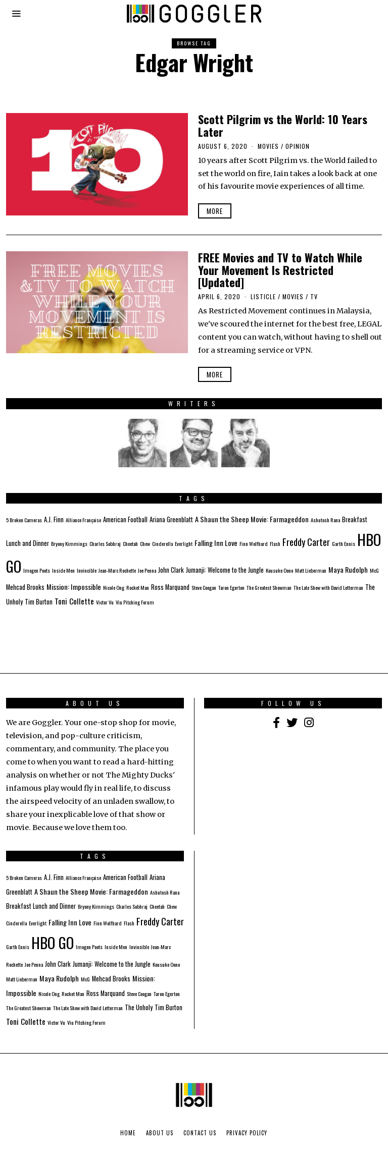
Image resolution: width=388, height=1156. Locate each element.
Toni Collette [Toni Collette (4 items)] (74, 601)
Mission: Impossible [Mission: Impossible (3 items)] (73, 586)
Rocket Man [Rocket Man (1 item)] (137, 587)
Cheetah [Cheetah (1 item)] (130, 543)
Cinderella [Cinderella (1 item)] (162, 543)
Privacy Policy (246, 1133)
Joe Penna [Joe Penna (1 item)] (147, 570)
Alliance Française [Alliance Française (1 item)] (83, 520)
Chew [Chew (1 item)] (145, 543)
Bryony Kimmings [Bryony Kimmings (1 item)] (69, 543)
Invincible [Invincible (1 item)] (86, 570)
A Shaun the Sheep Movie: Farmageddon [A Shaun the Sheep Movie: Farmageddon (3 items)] (252, 519)
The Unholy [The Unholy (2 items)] (139, 1007)
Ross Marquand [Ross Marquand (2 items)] (170, 587)
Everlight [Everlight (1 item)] (183, 543)
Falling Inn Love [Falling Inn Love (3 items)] (216, 542)
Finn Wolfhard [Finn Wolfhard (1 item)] (253, 543)
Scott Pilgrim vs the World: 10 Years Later (282, 125)
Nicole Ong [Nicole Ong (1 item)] (113, 587)
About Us (159, 1133)
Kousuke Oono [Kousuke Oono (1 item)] (279, 570)
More (215, 211)
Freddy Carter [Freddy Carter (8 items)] (306, 541)
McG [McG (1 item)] (374, 570)
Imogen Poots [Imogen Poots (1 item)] (36, 570)
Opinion (297, 146)
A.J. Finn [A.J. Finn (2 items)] (54, 519)
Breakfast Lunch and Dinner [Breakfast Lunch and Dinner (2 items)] (41, 906)
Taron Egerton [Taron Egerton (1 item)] (231, 587)
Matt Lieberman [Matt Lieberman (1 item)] (310, 570)
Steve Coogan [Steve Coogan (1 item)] (203, 587)
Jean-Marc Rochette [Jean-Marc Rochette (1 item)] (117, 570)
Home (128, 1133)
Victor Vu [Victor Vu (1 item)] (105, 602)
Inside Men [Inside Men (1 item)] (63, 570)
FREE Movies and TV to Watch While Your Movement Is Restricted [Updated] (280, 269)
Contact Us (199, 1133)
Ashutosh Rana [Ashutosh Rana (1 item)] (325, 520)
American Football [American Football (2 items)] (125, 519)
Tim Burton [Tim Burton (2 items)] (39, 602)
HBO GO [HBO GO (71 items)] (52, 942)
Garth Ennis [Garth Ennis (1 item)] (343, 543)
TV (314, 296)
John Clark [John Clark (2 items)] (171, 570)
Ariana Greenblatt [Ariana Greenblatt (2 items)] (171, 519)
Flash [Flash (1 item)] (275, 543)
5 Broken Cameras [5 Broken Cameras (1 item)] (24, 520)
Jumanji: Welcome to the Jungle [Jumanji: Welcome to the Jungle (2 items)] (225, 570)
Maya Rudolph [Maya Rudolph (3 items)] (348, 569)
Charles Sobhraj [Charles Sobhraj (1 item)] (105, 543)
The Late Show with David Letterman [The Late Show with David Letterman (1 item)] (328, 587)
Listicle (263, 296)
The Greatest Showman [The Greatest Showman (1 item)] (269, 587)
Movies (268, 146)
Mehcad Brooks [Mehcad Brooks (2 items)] (25, 587)
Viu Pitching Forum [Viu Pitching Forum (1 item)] (135, 602)
